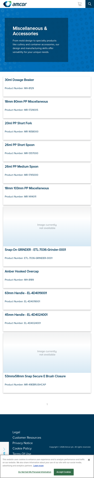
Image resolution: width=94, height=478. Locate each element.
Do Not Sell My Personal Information (34, 472)
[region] (47, 466)
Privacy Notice (23, 443)
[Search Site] (89, 4)
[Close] (88, 459)
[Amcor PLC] (15, 4)
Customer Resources (27, 437)
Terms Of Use (22, 453)
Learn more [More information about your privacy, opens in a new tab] (38, 465)
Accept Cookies (64, 472)
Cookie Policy (22, 448)
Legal (16, 432)
